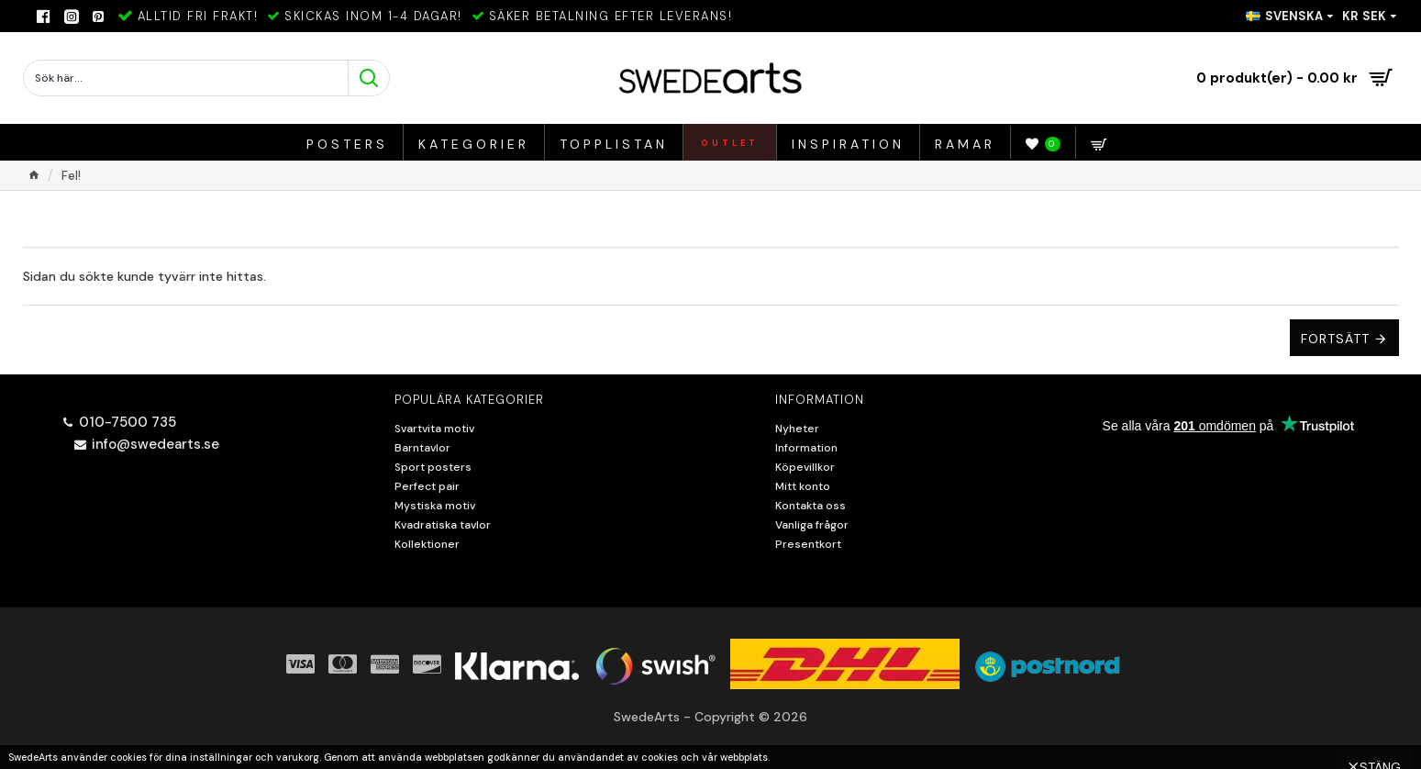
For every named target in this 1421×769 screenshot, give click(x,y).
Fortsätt (1335, 338)
